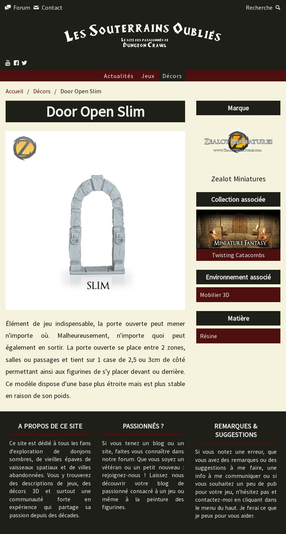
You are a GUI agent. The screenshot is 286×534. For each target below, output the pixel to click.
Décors (172, 76)
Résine (208, 336)
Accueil (14, 91)
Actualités (119, 76)
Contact (47, 7)
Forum (17, 7)
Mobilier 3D (214, 294)
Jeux (148, 76)
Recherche (264, 7)
